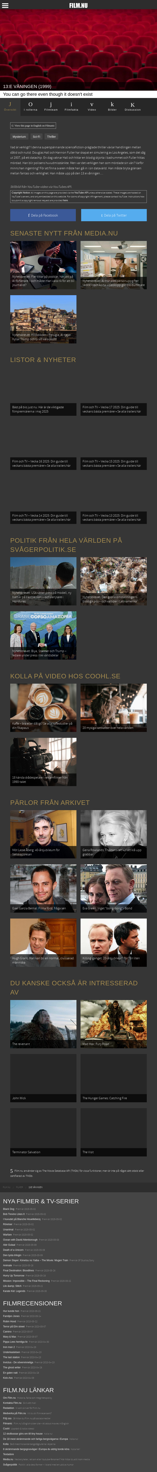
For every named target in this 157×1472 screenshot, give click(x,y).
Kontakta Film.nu (12, 1403)
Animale (7, 1265)
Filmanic (7, 1423)
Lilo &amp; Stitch (12, 1286)
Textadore (8, 1454)
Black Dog (8, 1209)
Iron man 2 (9, 1347)
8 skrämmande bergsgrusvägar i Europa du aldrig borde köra (36, 1449)
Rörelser (7, 1224)
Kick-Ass (8, 1377)
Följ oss (7, 1418)
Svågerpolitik (10, 1464)
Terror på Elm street (14, 1326)
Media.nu (8, 1459)
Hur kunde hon (11, 1311)
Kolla (6, 1444)
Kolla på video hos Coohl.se (65, 676)
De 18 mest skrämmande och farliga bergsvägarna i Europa (35, 1439)
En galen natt (10, 1372)
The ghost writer (12, 1367)
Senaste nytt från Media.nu (64, 233)
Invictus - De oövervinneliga (18, 1362)
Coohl (6, 1428)
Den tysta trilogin (12, 1255)
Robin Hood (9, 1321)
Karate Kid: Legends (14, 1291)
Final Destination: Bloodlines (18, 1270)
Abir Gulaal (9, 1244)
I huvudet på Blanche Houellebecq (21, 1219)
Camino (7, 1331)
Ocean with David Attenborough (20, 1239)
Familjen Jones (11, 1316)
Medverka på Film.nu (14, 1413)
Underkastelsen (11, 1352)
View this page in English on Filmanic (33, 125)
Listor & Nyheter (43, 359)
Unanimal (8, 1229)
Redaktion (8, 1408)
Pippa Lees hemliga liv (15, 1341)
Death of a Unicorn (13, 1250)
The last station (11, 1357)
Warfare (7, 1234)
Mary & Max (9, 1336)
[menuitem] (6, 1187)
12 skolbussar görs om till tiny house (23, 1433)
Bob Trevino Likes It (14, 1214)
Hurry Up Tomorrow (13, 1275)
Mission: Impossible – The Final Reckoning (26, 1280)
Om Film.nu (9, 1397)
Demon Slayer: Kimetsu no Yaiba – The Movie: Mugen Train (35, 1260)
